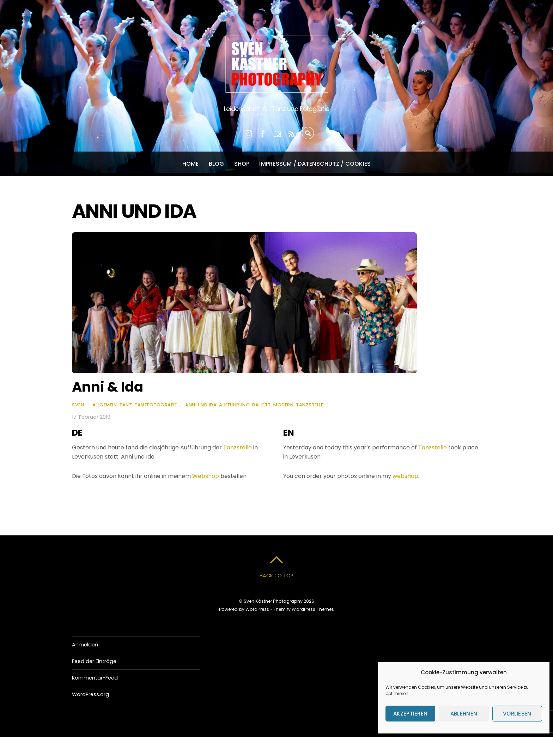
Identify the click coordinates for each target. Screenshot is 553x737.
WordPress (257, 609)
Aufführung (234, 405)
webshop (405, 476)
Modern (283, 405)
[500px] (277, 133)
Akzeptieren (410, 713)
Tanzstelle (309, 405)
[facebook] (263, 133)
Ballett (261, 405)
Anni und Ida (201, 405)
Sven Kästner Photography (273, 601)
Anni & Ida (107, 386)
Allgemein (104, 405)
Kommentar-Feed (95, 677)
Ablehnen (463, 713)
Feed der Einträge (94, 661)
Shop (242, 164)
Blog (216, 164)
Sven (78, 405)
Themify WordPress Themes (303, 609)
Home (190, 164)
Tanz (125, 405)
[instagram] (248, 133)
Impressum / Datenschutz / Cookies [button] (315, 164)
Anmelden (85, 644)
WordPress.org (90, 694)
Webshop (205, 476)
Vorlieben (517, 713)
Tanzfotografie (155, 405)
